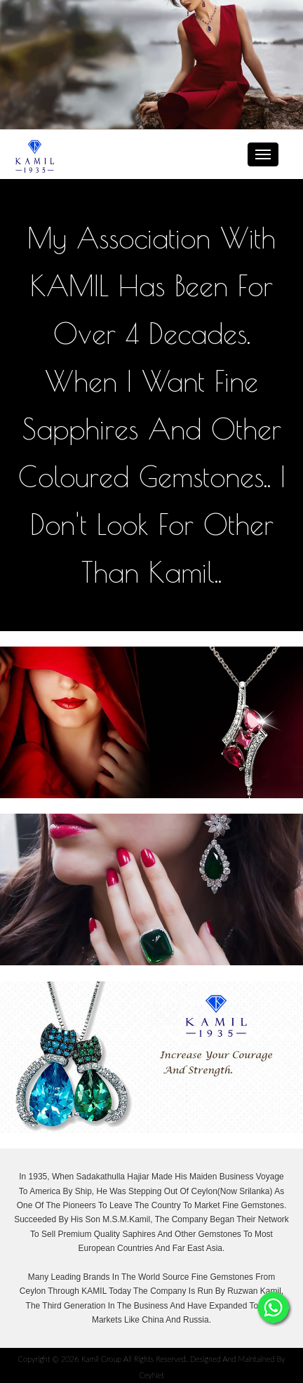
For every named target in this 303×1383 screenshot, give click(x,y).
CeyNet (151, 1374)
